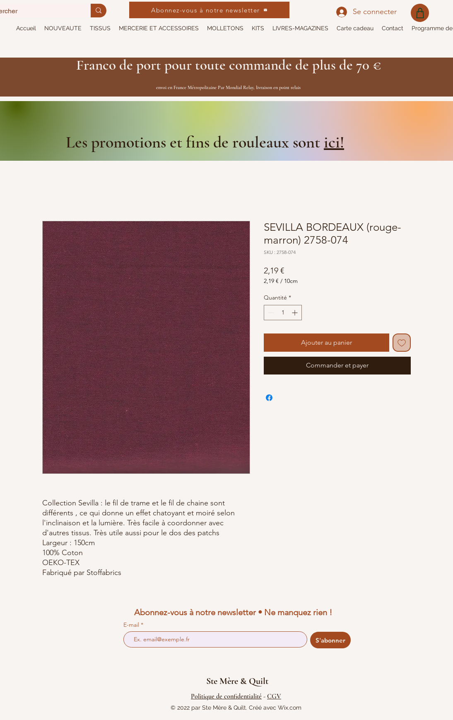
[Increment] (295, 312)
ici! (334, 142)
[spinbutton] (282, 312)
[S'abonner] (330, 640)
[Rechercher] (98, 10)
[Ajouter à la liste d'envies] (402, 342)
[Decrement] (270, 312)
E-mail (132, 625)
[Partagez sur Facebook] (269, 398)
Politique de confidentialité (226, 696)
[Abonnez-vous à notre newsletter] (209, 10)
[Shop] (420, 13)
